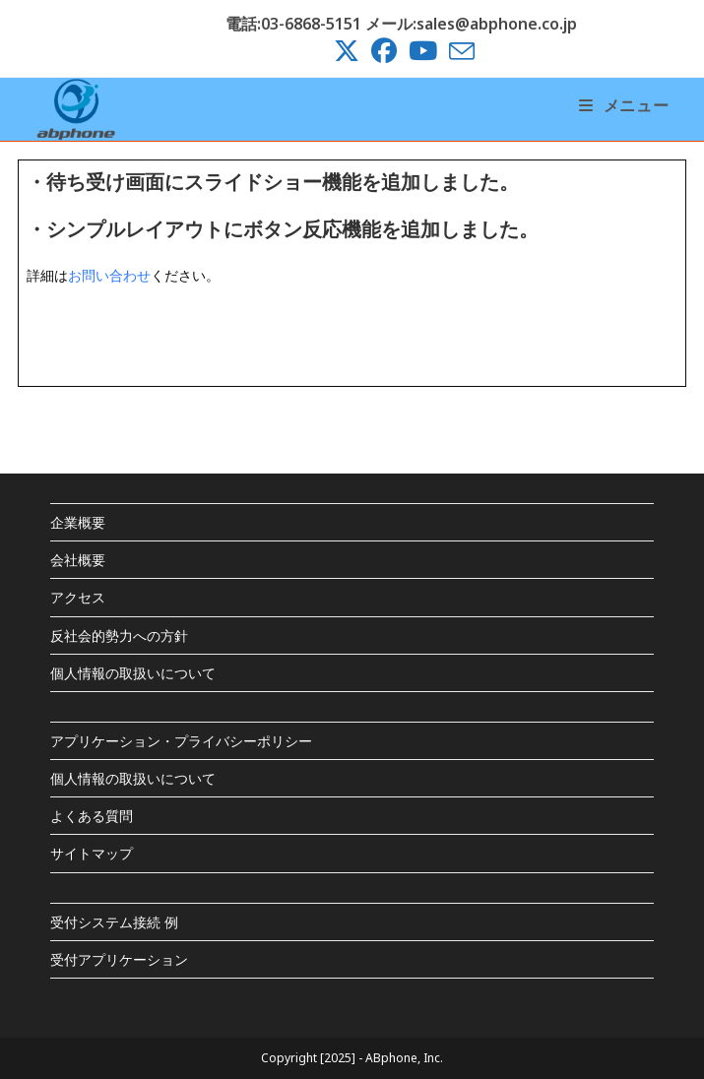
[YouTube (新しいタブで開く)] (423, 51)
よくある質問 (91, 815)
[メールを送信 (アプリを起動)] (459, 51)
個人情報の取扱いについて (133, 673)
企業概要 (77, 522)
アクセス (77, 597)
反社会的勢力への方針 (119, 635)
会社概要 (77, 559)
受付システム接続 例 (114, 922)
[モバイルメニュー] (624, 105)
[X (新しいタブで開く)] (346, 51)
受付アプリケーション (119, 959)
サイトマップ (91, 853)
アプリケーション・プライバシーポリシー (181, 740)
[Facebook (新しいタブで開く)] (384, 51)
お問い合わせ (109, 275)
